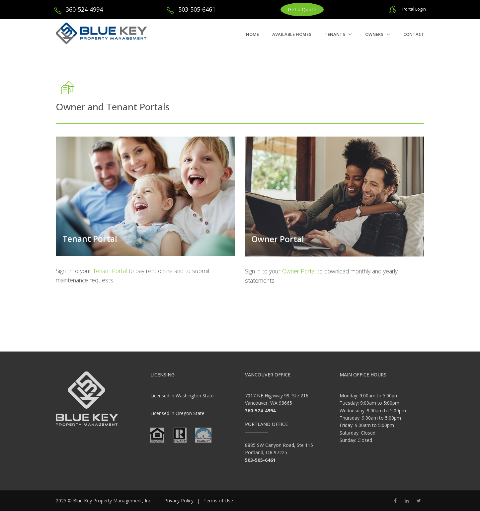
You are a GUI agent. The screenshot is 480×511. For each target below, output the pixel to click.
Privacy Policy (179, 500)
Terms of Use (218, 500)
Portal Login (414, 9)
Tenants (335, 34)
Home (252, 34)
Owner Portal (278, 239)
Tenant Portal (89, 238)
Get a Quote (302, 9)
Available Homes (291, 34)
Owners (374, 34)
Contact (413, 34)
